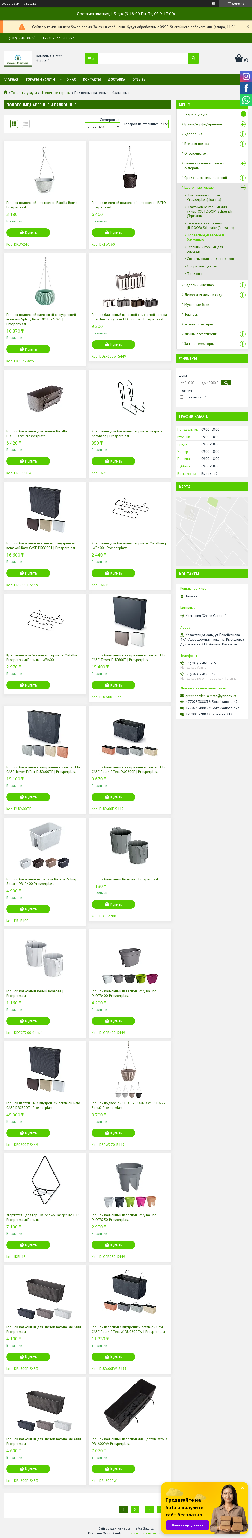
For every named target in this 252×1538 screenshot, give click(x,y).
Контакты (92, 79)
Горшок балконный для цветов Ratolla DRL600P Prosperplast (44, 1441)
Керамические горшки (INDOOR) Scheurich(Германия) (210, 225)
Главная (11, 79)
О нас (71, 79)
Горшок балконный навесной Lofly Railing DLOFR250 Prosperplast (124, 1217)
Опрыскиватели (196, 153)
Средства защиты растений (205, 177)
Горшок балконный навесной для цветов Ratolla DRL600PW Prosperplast (130, 1441)
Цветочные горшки (56, 92)
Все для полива (196, 143)
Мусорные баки (196, 304)
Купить (31, 232)
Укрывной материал (199, 324)
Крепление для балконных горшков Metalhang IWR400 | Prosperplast (129, 545)
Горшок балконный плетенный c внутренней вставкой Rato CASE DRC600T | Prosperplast (41, 545)
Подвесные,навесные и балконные (205, 237)
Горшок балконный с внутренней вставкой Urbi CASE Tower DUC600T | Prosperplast (128, 657)
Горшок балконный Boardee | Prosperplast (125, 879)
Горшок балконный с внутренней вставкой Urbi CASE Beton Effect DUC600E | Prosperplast (128, 769)
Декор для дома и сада (203, 294)
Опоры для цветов (202, 266)
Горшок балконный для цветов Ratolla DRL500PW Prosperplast (36, 433)
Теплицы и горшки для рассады (205, 249)
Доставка (116, 79)
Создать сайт (10, 3)
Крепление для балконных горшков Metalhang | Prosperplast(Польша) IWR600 (44, 657)
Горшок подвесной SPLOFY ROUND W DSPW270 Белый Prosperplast (130, 1105)
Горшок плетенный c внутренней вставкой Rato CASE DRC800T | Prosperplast (43, 1105)
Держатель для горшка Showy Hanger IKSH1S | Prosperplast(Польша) (44, 1217)
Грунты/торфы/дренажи (203, 124)
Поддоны (194, 273)
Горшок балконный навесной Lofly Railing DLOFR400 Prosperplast (124, 993)
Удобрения (193, 134)
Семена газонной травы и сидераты (204, 165)
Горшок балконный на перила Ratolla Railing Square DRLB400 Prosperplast (41, 881)
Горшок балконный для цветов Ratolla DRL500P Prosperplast (44, 1329)
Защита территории (199, 343)
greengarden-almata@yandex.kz (210, 695)
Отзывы (139, 79)
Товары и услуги (40, 79)
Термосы (191, 314)
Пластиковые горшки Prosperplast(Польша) (204, 197)
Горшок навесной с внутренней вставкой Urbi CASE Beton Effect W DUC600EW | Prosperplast (128, 1329)
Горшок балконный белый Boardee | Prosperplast (34, 993)
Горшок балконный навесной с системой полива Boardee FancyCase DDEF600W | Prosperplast (129, 316)
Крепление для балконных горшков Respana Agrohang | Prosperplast (127, 433)
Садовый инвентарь (199, 285)
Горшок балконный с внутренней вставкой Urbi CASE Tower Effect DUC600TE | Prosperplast (43, 769)
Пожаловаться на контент (145, 1533)
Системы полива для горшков (210, 258)
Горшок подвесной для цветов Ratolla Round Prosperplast (42, 205)
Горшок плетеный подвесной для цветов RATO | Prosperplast (130, 205)
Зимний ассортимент (200, 334)
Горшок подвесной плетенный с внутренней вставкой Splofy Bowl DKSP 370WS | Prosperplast (41, 319)
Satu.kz (148, 1528)
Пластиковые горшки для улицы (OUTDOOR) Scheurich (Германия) (209, 211)
